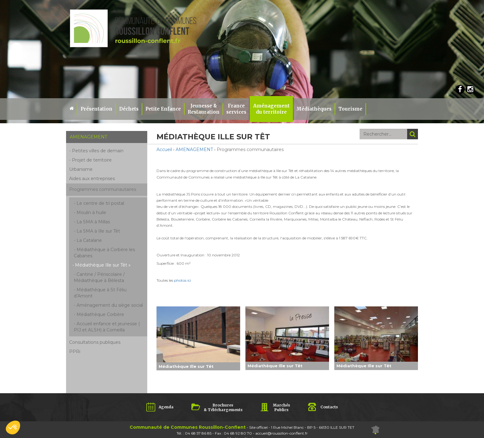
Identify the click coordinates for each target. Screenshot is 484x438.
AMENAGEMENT (194, 149)
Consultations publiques (94, 342)
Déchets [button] (129, 109)
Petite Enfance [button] (163, 109)
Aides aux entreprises (92, 178)
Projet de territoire (92, 160)
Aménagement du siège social (110, 305)
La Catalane (89, 240)
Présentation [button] (96, 109)
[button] (13, 427)
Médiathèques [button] (314, 109)
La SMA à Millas (93, 222)
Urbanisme (81, 169)
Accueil (164, 149)
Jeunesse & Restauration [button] (203, 109)
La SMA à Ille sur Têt (98, 231)
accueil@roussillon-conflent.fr (281, 433)
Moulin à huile (91, 212)
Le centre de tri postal (100, 203)
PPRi (74, 351)
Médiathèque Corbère (100, 314)
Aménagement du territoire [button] (271, 109)
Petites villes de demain (97, 151)
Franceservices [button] (236, 109)
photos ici (182, 280)
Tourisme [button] (350, 109)
